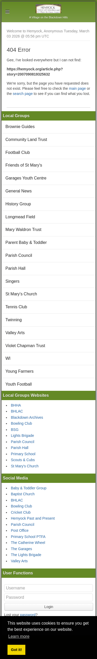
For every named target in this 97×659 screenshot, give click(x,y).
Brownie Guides (20, 126)
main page (77, 88)
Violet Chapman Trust (25, 345)
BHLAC (17, 411)
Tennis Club (16, 307)
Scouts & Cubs (23, 460)
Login (48, 607)
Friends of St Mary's (23, 165)
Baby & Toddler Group (29, 488)
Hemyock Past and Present (33, 518)
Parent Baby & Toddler (26, 242)
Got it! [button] (16, 650)
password (27, 615)
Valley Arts (15, 333)
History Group (18, 204)
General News (18, 191)
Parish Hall (15, 268)
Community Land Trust (26, 139)
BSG (15, 430)
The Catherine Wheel (28, 543)
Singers (12, 281)
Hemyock (48, 8)
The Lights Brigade (26, 555)
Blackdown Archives (27, 417)
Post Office (19, 530)
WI (8, 358)
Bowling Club (21, 423)
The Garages (21, 549)
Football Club (17, 152)
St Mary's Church (21, 294)
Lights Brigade (22, 435)
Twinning (13, 320)
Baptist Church (23, 494)
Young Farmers (19, 371)
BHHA (16, 405)
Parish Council (18, 255)
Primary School (23, 454)
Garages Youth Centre (25, 178)
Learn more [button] (18, 636)
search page (23, 94)
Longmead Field (20, 217)
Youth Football (18, 384)
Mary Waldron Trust (23, 229)
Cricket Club (21, 512)
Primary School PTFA (28, 537)
